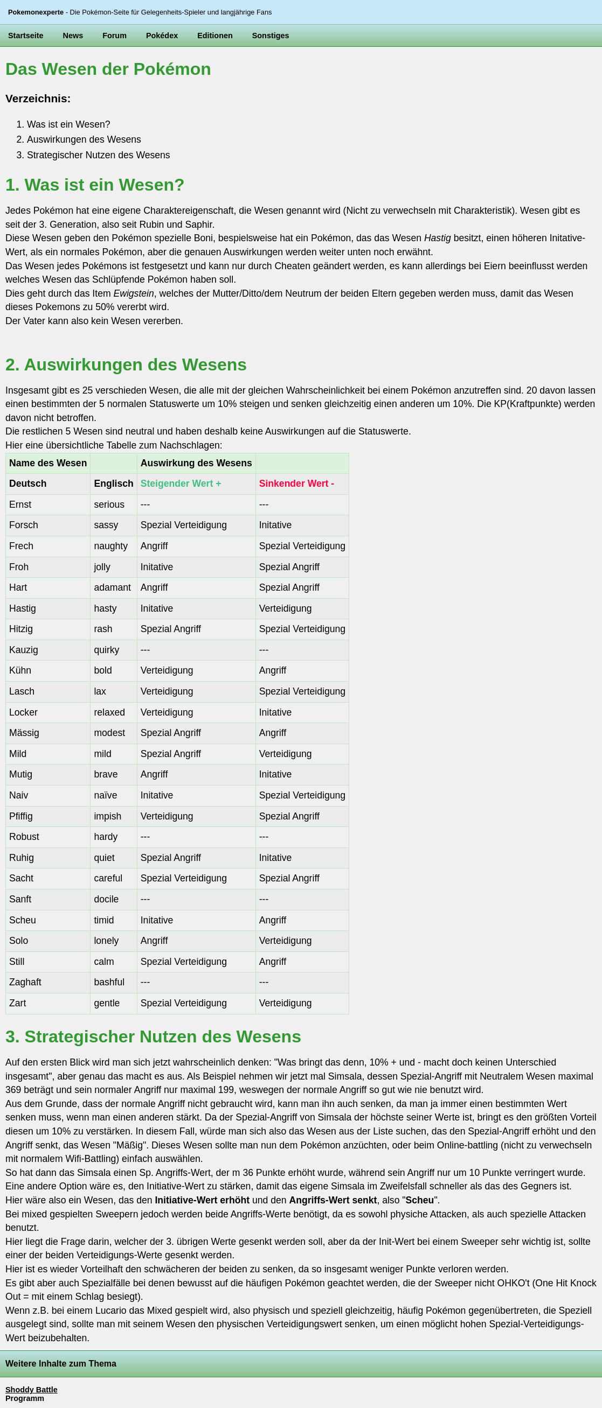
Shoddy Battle (31, 1389)
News (73, 35)
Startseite (26, 35)
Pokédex (162, 35)
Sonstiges (270, 35)
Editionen (215, 35)
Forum (114, 35)
